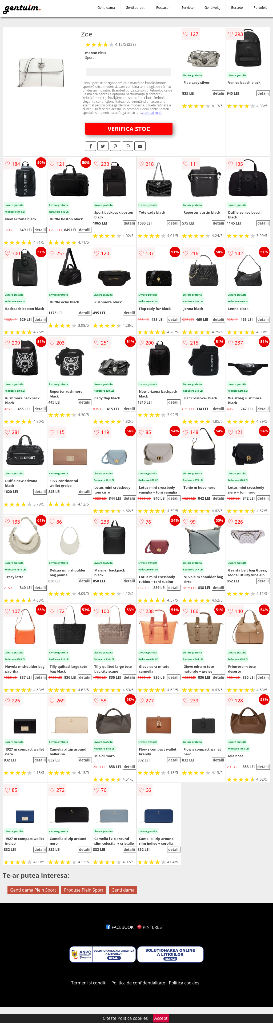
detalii (218, 93)
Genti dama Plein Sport (33, 890)
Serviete (188, 7)
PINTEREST (150, 927)
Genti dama (106, 7)
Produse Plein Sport (83, 890)
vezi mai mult (152, 112)
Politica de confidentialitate (138, 983)
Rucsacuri (163, 7)
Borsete (237, 7)
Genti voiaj (212, 7)
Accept (161, 1018)
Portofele (260, 7)
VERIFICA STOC (129, 128)
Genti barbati (135, 7)
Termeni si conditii (89, 983)
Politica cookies (184, 983)
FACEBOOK (120, 927)
